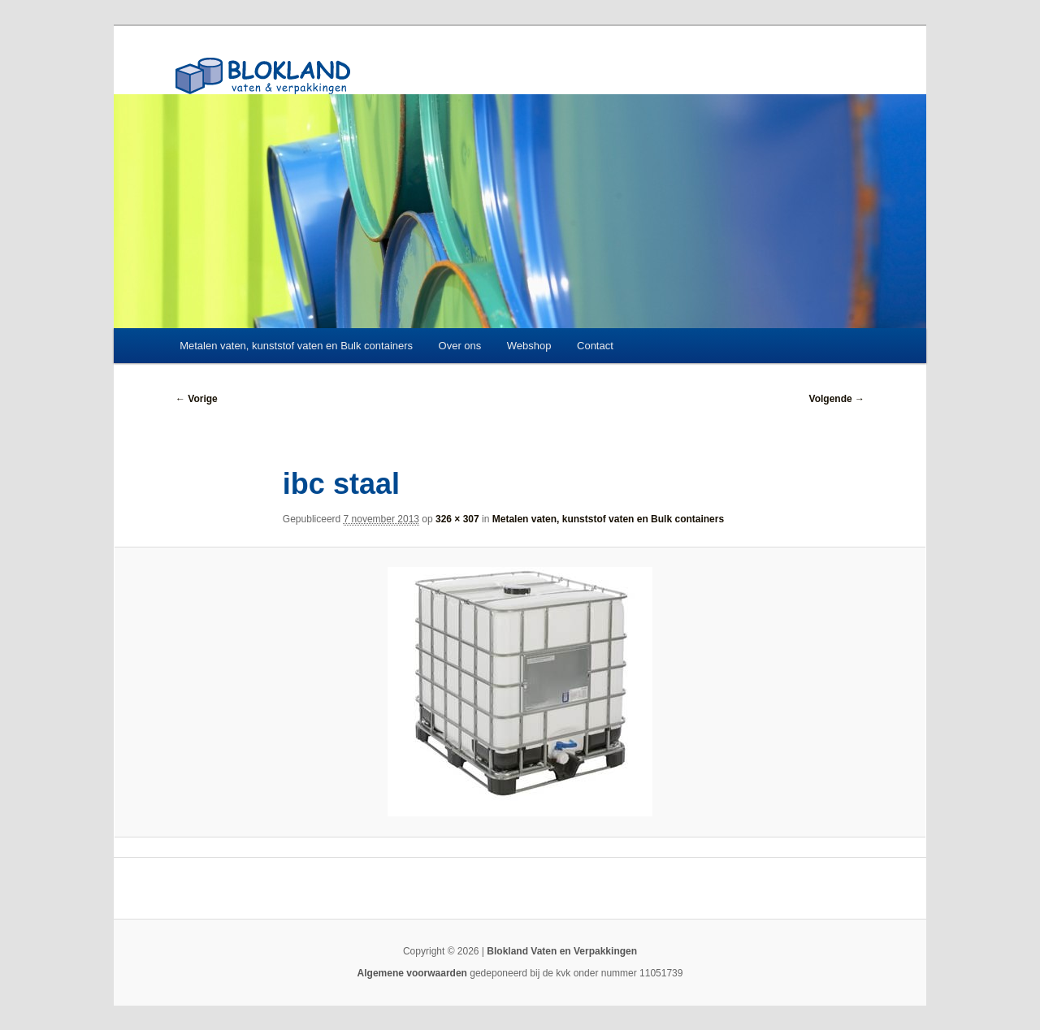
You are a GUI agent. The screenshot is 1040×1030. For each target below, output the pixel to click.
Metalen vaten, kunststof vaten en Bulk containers (296, 346)
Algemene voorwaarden (412, 973)
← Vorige (197, 399)
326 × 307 (457, 519)
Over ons (460, 346)
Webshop (529, 346)
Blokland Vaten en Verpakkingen (562, 951)
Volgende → (836, 399)
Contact (595, 346)
